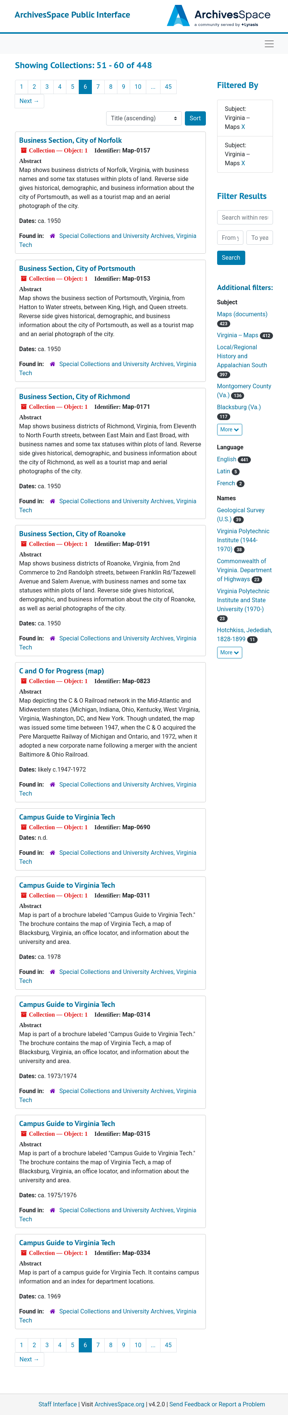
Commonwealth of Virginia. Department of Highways (244, 570)
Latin (228, 471)
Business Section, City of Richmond (74, 396)
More (229, 429)
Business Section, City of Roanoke (72, 533)
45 (168, 86)
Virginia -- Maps (245, 335)
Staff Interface (58, 1404)
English (234, 459)
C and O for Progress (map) (61, 671)
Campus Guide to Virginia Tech (67, 817)
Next (29, 101)
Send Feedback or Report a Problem (217, 1404)
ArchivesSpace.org (119, 1404)
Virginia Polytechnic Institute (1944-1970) (243, 540)
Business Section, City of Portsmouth (77, 268)
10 (138, 86)
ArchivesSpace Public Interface (72, 14)
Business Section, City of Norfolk (70, 140)
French (231, 483)
